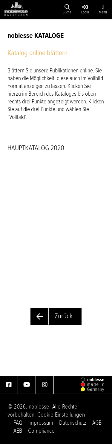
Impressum (40, 423)
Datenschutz (72, 423)
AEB (17, 431)
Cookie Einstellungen (61, 415)
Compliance (41, 431)
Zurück (64, 316)
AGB (97, 423)
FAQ (17, 423)
